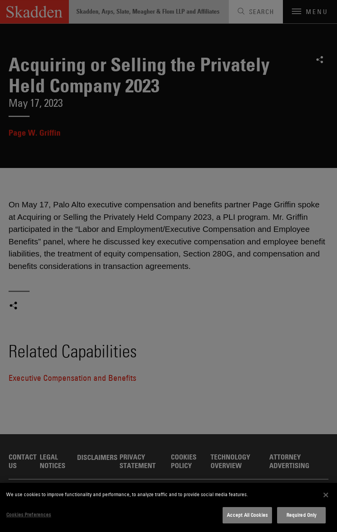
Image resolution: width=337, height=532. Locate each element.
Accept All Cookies (247, 515)
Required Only (301, 515)
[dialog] (168, 507)
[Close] (325, 494)
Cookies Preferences (28, 514)
